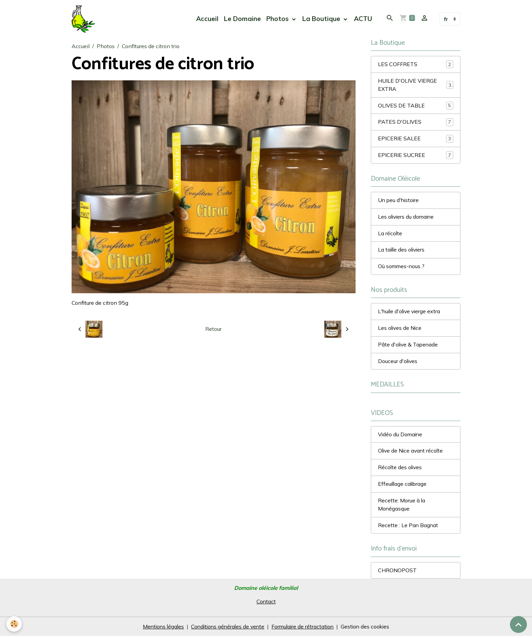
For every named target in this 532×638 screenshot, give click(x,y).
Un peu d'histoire (399, 201)
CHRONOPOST (397, 572)
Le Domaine (242, 19)
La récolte (390, 234)
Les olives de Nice (400, 329)
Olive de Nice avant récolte (411, 453)
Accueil (207, 19)
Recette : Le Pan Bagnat (408, 527)
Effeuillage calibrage (403, 486)
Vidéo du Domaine (400, 436)
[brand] (85, 19)
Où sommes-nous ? (401, 267)
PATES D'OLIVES (415, 122)
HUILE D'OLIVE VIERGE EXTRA (415, 85)
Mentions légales (160, 628)
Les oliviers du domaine (407, 217)
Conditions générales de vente (227, 628)
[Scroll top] (518, 624)
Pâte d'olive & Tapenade (408, 346)
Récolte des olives (400, 469)
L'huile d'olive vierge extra (410, 313)
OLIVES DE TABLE (415, 106)
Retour (213, 329)
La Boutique (322, 19)
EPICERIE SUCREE (415, 156)
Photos (278, 19)
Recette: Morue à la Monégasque (401, 506)
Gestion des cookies (368, 628)
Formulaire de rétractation (304, 628)
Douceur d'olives (398, 362)
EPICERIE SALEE (415, 139)
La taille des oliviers (402, 250)
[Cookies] (14, 624)
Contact (266, 603)
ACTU (363, 19)
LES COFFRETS (415, 64)
